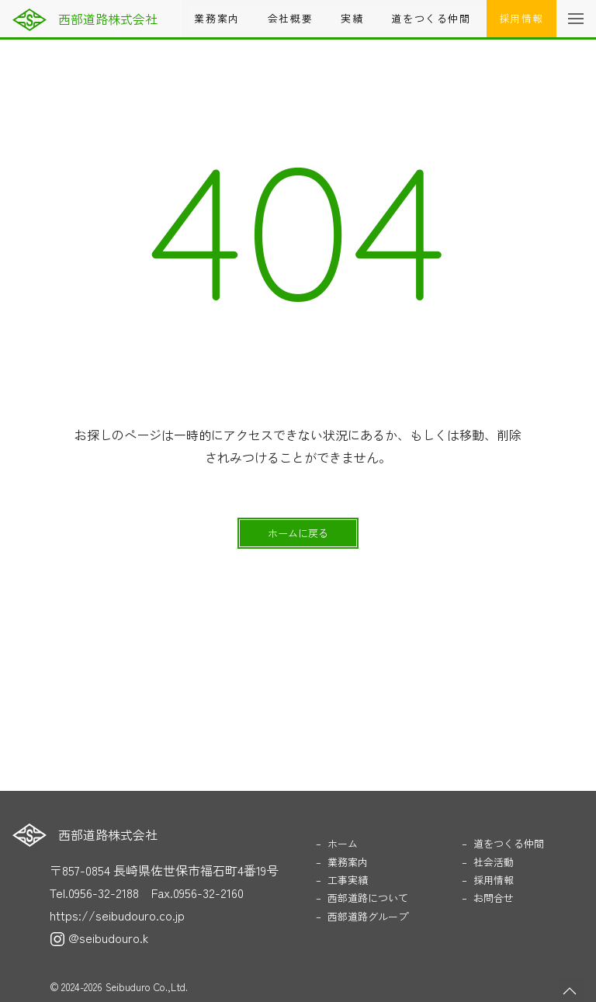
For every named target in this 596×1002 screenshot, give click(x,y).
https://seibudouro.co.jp (117, 915)
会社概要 (290, 18)
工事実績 (347, 879)
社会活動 (493, 862)
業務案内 (216, 18)
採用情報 (521, 18)
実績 (352, 18)
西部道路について (367, 897)
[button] (576, 18)
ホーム (342, 843)
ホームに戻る (298, 532)
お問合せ (493, 897)
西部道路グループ (367, 916)
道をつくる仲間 (430, 18)
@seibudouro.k (99, 937)
